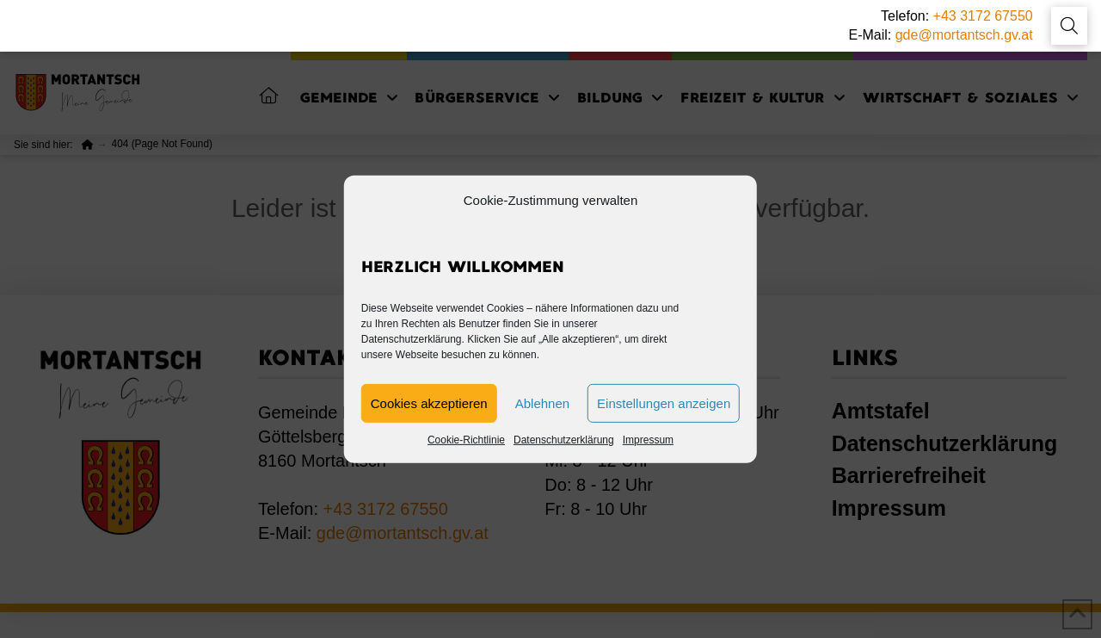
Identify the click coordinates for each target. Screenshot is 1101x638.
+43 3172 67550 (983, 16)
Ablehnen (542, 403)
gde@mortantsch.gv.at (964, 35)
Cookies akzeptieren (429, 403)
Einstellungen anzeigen (663, 403)
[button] (1069, 26)
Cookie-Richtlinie (466, 440)
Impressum (648, 440)
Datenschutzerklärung (564, 440)
